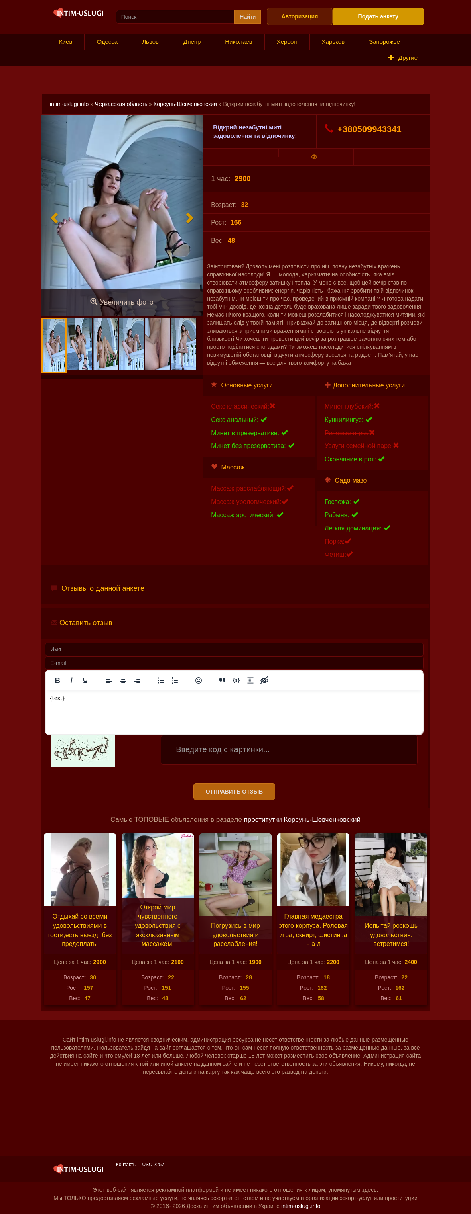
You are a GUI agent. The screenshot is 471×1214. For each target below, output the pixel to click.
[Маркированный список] (161, 680)
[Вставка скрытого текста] (264, 680)
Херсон (287, 41)
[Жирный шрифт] (57, 680)
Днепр (192, 41)
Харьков (333, 41)
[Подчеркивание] (85, 680)
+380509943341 (363, 129)
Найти (248, 17)
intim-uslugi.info (69, 104)
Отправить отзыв (234, 791)
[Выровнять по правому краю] (137, 680)
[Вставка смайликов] (198, 680)
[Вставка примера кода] (236, 680)
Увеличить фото (121, 302)
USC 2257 (153, 1164)
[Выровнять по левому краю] (109, 680)
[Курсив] (71, 680)
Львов (150, 41)
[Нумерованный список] (175, 680)
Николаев (238, 41)
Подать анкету (378, 16)
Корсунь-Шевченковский (185, 104)
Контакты (126, 1164)
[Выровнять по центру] (123, 680)
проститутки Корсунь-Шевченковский (302, 819)
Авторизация (299, 16)
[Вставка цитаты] (222, 680)
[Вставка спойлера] (250, 680)
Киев (65, 41)
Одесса (107, 41)
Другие (403, 57)
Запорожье (384, 41)
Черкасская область (121, 104)
